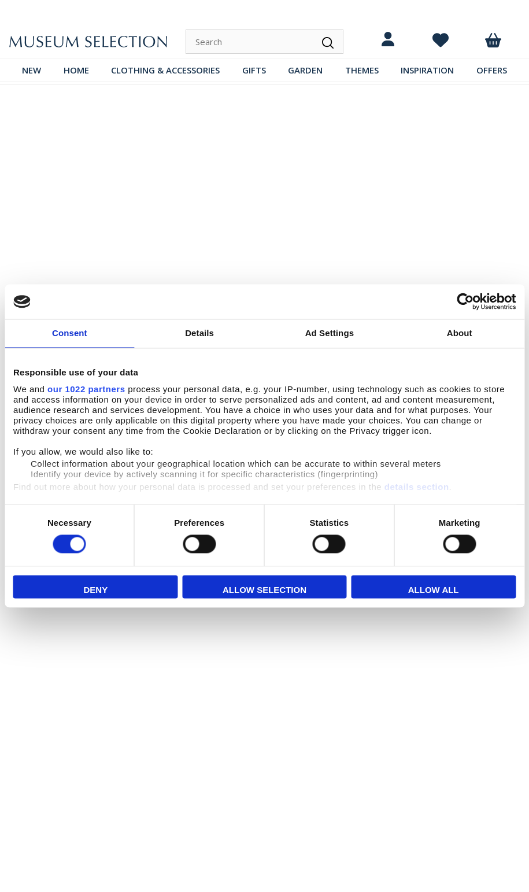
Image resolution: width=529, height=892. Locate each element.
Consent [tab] (69, 333)
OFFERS (491, 70)
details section (416, 487)
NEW (31, 70)
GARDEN (305, 70)
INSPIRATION (427, 70)
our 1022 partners (86, 389)
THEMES (362, 70)
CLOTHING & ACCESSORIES (165, 70)
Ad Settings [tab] (329, 333)
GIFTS (254, 70)
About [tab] (459, 333)
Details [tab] (199, 333)
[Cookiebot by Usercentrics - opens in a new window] (465, 301)
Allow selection (264, 590)
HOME (76, 70)
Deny (95, 590)
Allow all (433, 590)
